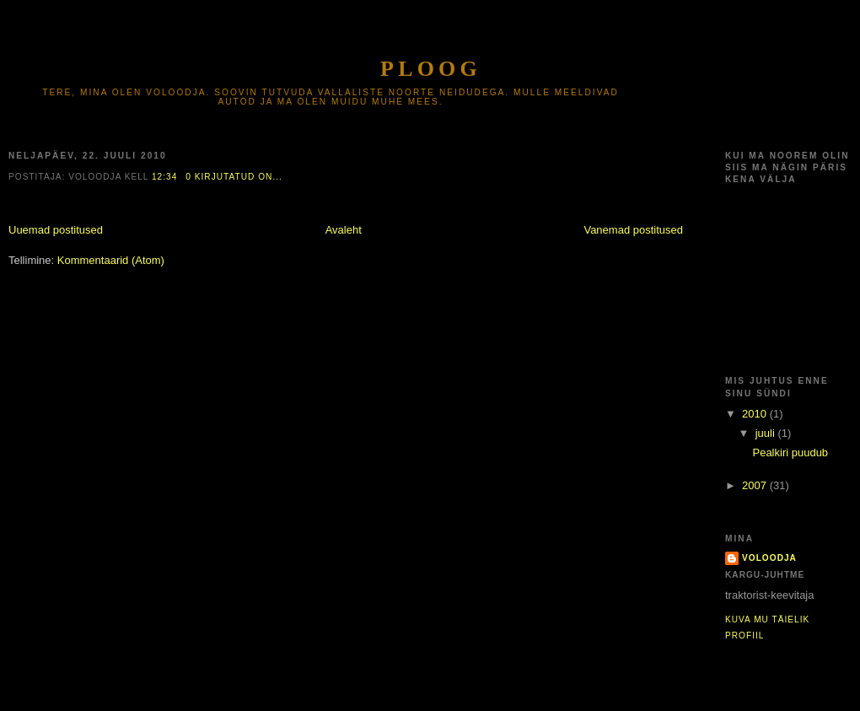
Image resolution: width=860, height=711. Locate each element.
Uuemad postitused (55, 230)
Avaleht (343, 230)
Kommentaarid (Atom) (110, 260)
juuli (766, 433)
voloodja (769, 558)
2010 (756, 413)
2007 (756, 485)
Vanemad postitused (633, 230)
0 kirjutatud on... (233, 176)
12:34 (164, 176)
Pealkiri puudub (790, 452)
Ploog (430, 69)
